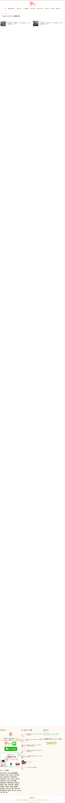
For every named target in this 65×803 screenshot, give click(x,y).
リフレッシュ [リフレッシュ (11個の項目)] (17, 778)
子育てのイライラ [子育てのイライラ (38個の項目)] (10, 784)
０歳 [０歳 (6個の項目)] (12, 790)
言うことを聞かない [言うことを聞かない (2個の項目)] (3, 790)
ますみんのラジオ (40, 8)
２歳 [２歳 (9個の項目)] (17, 790)
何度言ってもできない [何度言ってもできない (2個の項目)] (11, 782)
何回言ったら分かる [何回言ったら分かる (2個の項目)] (3, 782)
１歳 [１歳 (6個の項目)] (14, 790)
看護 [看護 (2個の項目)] (13, 788)
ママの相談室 (25, 8)
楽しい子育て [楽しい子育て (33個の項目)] (2, 788)
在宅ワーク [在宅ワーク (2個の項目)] (2, 784)
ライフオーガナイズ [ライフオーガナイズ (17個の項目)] (3, 778)
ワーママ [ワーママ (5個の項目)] (8, 780)
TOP (5, 8)
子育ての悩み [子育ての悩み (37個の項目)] (2, 786)
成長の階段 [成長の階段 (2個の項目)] (15, 786)
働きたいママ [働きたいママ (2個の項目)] (17, 782)
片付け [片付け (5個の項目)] (10, 788)
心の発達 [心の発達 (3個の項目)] (11, 786)
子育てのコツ (19, 8)
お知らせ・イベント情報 (49, 8)
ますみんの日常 (32, 8)
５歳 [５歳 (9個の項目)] (3, 792)
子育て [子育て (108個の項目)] (6, 784)
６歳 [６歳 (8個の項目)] (6, 792)
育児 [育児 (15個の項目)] (18, 788)
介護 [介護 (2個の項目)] (11, 780)
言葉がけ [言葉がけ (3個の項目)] (9, 790)
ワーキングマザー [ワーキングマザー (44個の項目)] (3, 780)
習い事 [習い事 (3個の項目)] (16, 788)
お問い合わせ (58, 8)
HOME (32, 797)
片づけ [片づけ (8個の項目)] (7, 788)
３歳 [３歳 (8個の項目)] (20, 790)
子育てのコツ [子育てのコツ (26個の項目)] (17, 784)
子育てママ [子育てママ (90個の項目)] (7, 786)
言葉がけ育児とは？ (11, 8)
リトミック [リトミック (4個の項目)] (12, 778)
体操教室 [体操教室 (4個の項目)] (15, 780)
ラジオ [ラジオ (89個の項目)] (9, 778)
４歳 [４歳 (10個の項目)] (1, 792)
